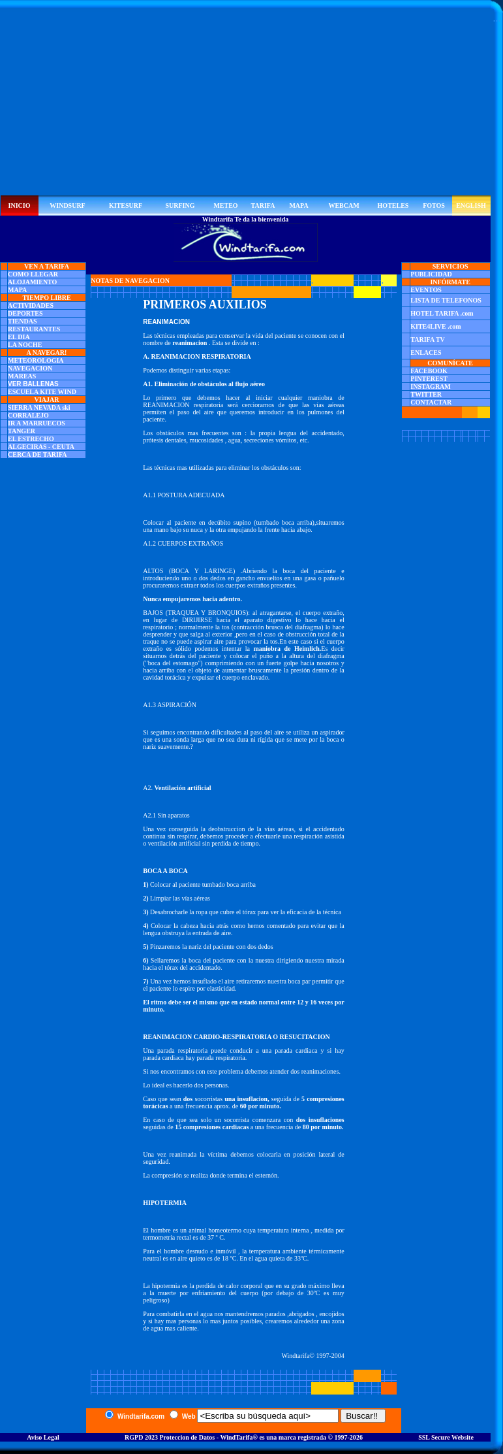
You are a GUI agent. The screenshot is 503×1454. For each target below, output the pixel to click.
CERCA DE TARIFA (37, 454)
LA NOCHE (25, 344)
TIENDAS (22, 321)
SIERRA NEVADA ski (39, 407)
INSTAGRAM (430, 386)
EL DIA (19, 336)
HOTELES (393, 205)
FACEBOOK (428, 370)
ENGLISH (471, 205)
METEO (225, 205)
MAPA (298, 205)
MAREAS (22, 376)
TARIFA (263, 205)
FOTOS (434, 205)
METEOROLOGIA (36, 360)
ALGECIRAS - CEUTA (41, 446)
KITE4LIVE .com (435, 326)
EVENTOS (426, 289)
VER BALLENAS (33, 384)
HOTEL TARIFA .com (441, 313)
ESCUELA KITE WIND (42, 391)
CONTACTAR (430, 402)
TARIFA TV (427, 339)
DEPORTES (25, 313)
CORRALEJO (28, 415)
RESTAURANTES (34, 329)
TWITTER (426, 394)
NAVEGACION (30, 368)
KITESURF (125, 205)
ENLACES (425, 352)
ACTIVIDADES (30, 305)
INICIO (19, 205)
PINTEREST (429, 378)
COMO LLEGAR (33, 274)
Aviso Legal (43, 1437)
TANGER (21, 431)
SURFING (179, 205)
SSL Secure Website (446, 1437)
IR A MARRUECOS (36, 423)
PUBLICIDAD (430, 274)
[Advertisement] (245, 103)
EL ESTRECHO (31, 438)
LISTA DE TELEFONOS (445, 300)
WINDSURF (67, 205)
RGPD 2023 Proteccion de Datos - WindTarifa (188, 1437)
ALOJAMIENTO (32, 282)
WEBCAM (343, 205)
